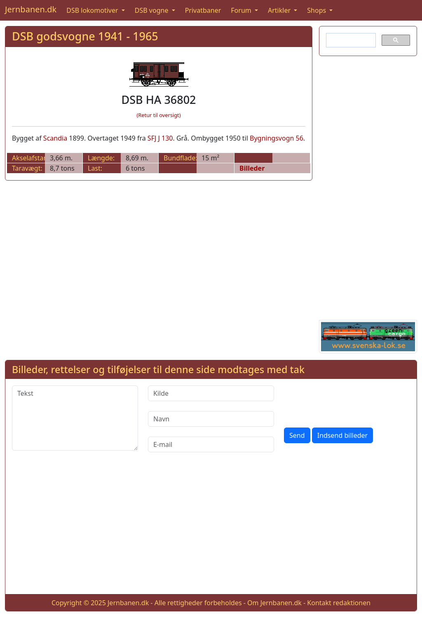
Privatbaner (203, 10)
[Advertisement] (368, 186)
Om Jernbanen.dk (274, 602)
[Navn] (211, 419)
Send (297, 435)
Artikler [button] (280, 10)
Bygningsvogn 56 (276, 138)
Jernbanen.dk (30, 9)
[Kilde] (211, 393)
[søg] (350, 40)
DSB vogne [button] (152, 10)
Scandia (55, 138)
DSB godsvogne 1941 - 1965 (85, 36)
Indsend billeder (342, 435)
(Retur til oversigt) (159, 115)
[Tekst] (75, 418)
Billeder (252, 168)
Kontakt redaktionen (338, 602)
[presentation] (346, 401)
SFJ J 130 (160, 138)
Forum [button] (242, 10)
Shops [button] (317, 10)
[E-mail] (211, 444)
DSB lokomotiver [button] (93, 10)
